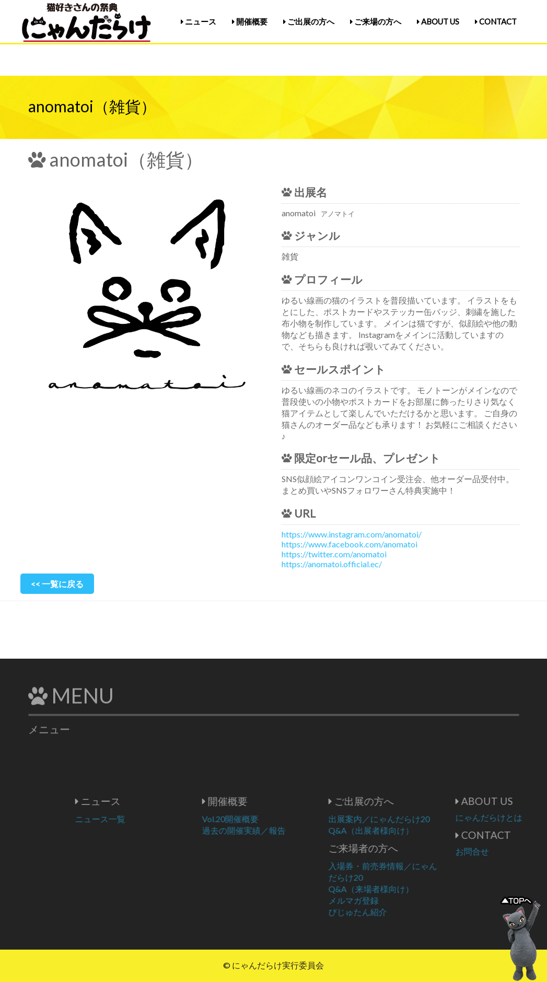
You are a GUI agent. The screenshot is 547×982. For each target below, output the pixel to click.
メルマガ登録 (384, 900)
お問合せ (503, 851)
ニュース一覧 (131, 819)
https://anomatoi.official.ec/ (332, 564)
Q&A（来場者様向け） (402, 889)
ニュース (198, 21)
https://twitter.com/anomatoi (334, 554)
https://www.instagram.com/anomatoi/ (352, 534)
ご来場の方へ (375, 21)
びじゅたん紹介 (388, 912)
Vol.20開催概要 (261, 819)
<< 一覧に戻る (57, 584)
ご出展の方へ (308, 21)
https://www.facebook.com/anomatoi (349, 544)
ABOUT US (438, 21)
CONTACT (496, 21)
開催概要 (249, 21)
